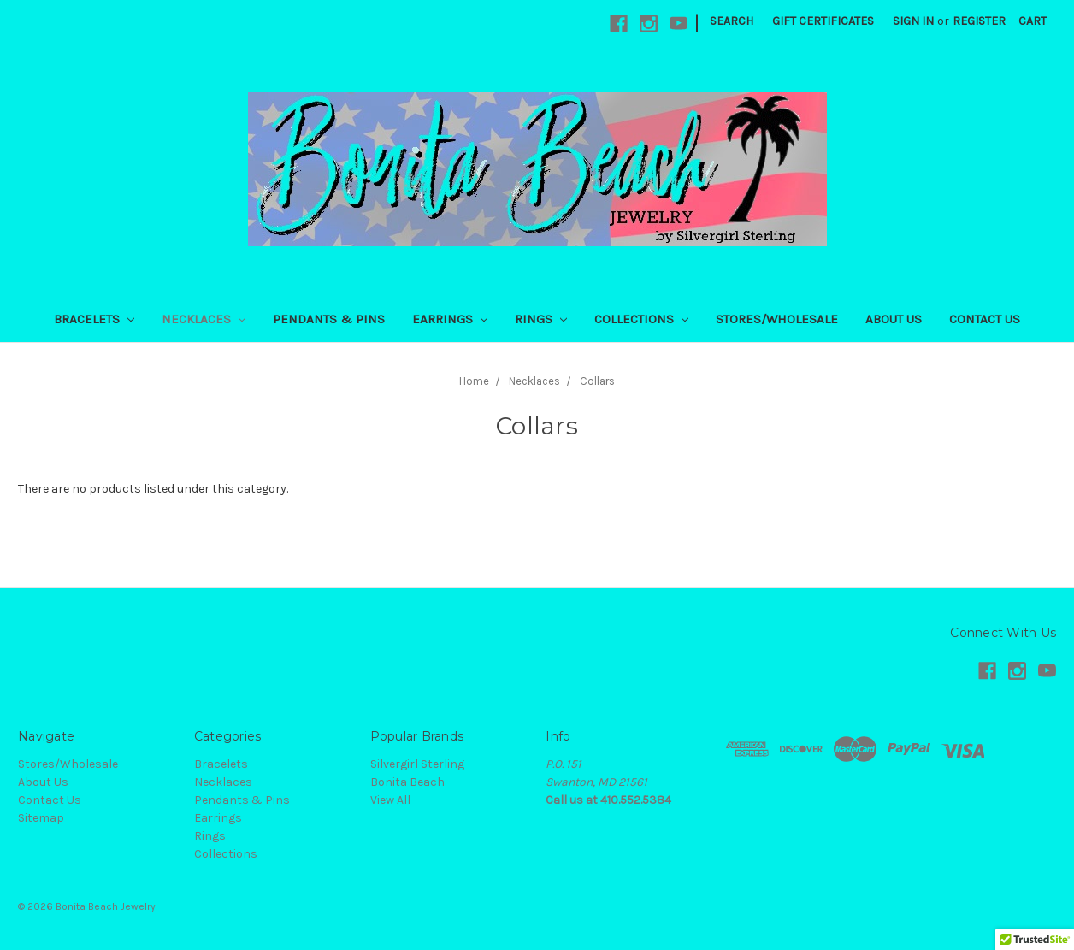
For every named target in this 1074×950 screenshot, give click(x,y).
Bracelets (94, 319)
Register (979, 21)
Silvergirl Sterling (417, 764)
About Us (893, 319)
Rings (541, 319)
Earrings (449, 319)
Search (731, 21)
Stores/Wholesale (777, 319)
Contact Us (984, 319)
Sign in (913, 21)
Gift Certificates (823, 21)
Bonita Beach (407, 782)
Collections (641, 319)
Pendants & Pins (329, 319)
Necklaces (203, 319)
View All (390, 800)
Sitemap (41, 818)
